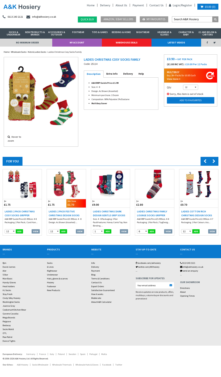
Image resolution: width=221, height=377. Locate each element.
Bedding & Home (121, 32)
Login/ (175, 5)
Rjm (4, 263)
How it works (97, 294)
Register (186, 5)
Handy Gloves (9, 282)
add (19, 231)
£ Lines (50, 266)
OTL (5, 333)
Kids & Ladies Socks (37, 51)
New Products (53, 290)
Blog (93, 274)
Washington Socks (11, 302)
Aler (4, 270)
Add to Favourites (191, 100)
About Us (121, 5)
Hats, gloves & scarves (57, 278)
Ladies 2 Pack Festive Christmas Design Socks (64, 213)
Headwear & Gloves (164, 33)
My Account (77, 42)
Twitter (118, 364)
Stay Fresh (7, 294)
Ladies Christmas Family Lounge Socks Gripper (152, 213)
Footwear (78, 32)
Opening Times (187, 295)
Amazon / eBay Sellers (118, 19)
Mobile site (96, 298)
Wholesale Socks (18, 51)
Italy (52, 354)
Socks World (8, 329)
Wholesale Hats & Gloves (86, 364)
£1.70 (76, 203)
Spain (83, 354)
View (35, 231)
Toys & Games (100, 32)
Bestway (7, 325)
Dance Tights (9, 341)
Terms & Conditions (100, 278)
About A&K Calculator (101, 302)
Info (93, 263)
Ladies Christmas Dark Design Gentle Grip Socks (109, 213)
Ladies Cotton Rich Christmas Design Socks (196, 213)
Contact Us (156, 5)
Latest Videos (176, 42)
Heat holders (9, 286)
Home (91, 5)
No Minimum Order (27, 42)
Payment (138, 5)
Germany (30, 354)
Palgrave (7, 321)
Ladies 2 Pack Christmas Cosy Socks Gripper (20, 213)
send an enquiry (189, 270)
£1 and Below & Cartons (208, 33)
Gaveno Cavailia (10, 313)
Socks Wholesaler (40, 364)
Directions (185, 288)
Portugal (93, 354)
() (207, 7)
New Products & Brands (35, 33)
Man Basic (7, 278)
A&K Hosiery (22, 364)
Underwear (52, 274)
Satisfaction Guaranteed (103, 290)
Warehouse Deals (127, 42)
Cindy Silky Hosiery (11, 298)
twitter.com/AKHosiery (147, 266)
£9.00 (100, 203)
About (183, 291)
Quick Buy (87, 19)
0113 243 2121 (187, 263)
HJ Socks (7, 290)
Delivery (105, 5)
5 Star (5, 274)
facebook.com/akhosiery (148, 263)
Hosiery (50, 282)
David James (9, 266)
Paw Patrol (7, 337)
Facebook (106, 364)
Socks (49, 263)
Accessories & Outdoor (56, 33)
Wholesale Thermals (62, 364)
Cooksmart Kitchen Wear (14, 309)
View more (173, 79)
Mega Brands (9, 317)
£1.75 (12, 203)
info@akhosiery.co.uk (191, 266)
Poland (61, 354)
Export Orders (97, 286)
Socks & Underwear (13, 33)
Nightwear (142, 32)
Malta (104, 354)
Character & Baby (186, 33)
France (42, 354)
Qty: (169, 87)
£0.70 (189, 203)
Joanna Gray (9, 305)
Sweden (72, 354)
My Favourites (154, 19)
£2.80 (145, 203)
